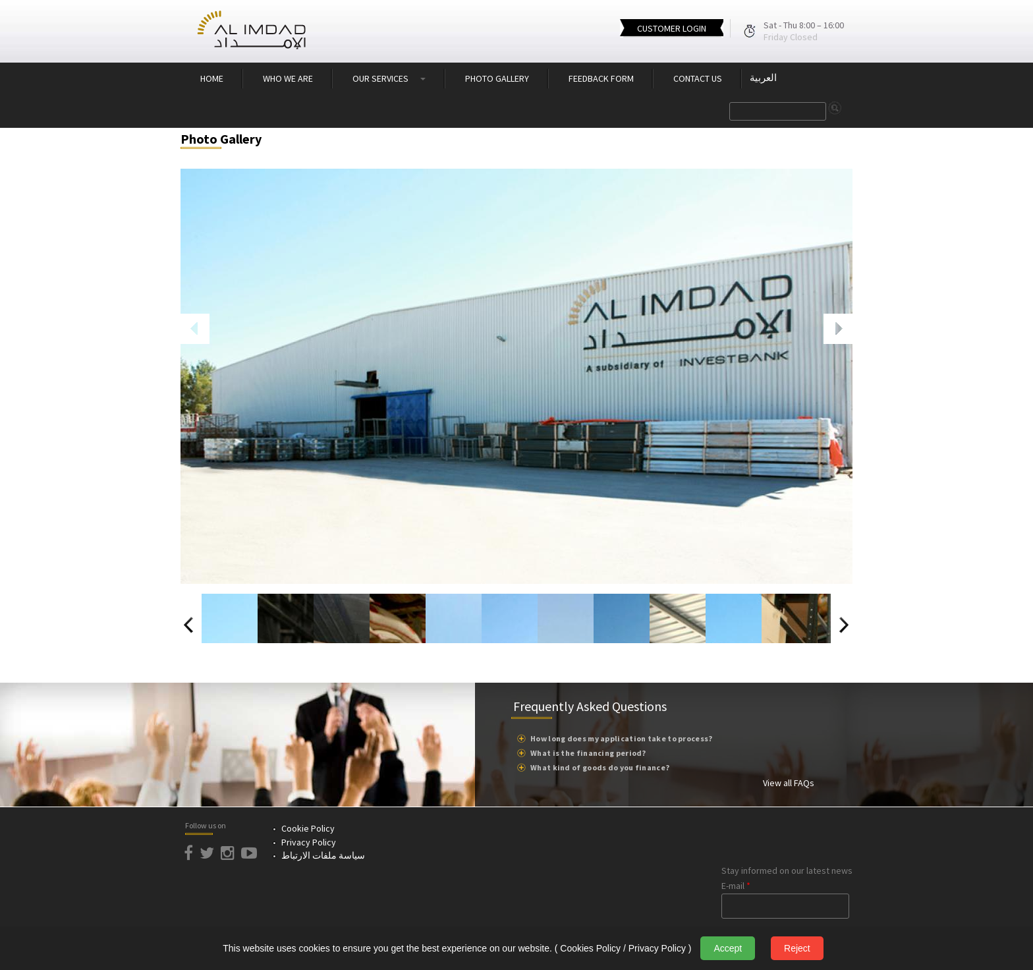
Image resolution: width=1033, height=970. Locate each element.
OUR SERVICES (389, 78)
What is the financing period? (588, 753)
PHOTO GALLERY (497, 78)
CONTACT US (697, 78)
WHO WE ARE (288, 78)
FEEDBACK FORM (601, 78)
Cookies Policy (590, 948)
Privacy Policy (308, 842)
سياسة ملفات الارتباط (323, 855)
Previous (195, 320)
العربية (763, 77)
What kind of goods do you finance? (599, 767)
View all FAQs (788, 783)
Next (832, 320)
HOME (211, 78)
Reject (797, 948)
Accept (727, 948)
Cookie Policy (308, 828)
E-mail (735, 886)
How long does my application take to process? (621, 738)
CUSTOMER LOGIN (671, 28)
